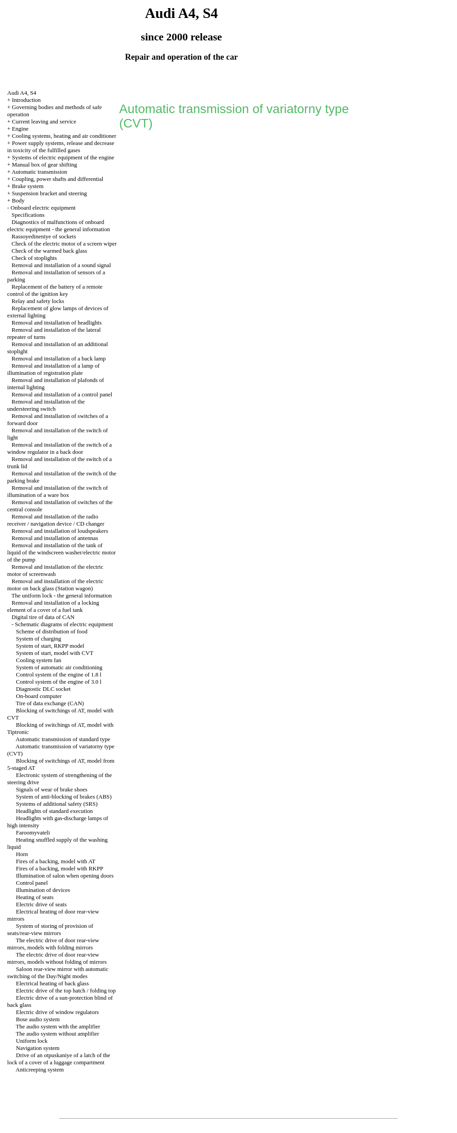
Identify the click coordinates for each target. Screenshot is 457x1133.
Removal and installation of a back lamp (59, 358)
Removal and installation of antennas (55, 538)
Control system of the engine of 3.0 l (59, 681)
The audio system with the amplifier (58, 1026)
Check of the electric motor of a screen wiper (64, 243)
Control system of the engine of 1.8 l (59, 674)
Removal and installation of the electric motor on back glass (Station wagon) (55, 585)
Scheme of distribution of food (52, 631)
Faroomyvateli (33, 832)
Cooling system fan (38, 660)
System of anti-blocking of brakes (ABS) (64, 796)
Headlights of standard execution (54, 811)
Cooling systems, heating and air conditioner (64, 135)
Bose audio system (38, 1019)
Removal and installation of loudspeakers (60, 530)
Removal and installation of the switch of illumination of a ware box (57, 491)
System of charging (38, 638)
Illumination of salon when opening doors (65, 875)
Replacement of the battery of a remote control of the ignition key (55, 290)
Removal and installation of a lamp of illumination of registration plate (53, 369)
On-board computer (39, 696)
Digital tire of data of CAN (43, 617)
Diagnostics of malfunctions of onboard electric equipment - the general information (58, 226)
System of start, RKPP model (50, 645)
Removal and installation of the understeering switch (46, 405)
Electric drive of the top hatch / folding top (66, 990)
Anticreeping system (40, 1069)
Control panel (32, 882)
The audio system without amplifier (57, 1033)
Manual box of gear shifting (44, 164)
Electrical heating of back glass (52, 983)
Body (18, 200)
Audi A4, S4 (21, 92)
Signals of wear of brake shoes (51, 789)
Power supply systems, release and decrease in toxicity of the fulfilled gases (60, 147)
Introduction (26, 100)
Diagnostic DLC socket (43, 688)
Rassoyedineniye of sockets (44, 236)
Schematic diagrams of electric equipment (64, 624)
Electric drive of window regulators (57, 1012)
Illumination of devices (43, 890)
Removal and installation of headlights (57, 322)
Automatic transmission (39, 171)
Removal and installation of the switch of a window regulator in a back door (59, 448)
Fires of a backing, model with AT (56, 861)
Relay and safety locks (38, 301)
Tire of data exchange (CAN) (50, 703)
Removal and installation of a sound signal (61, 265)
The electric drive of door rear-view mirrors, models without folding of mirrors (57, 958)
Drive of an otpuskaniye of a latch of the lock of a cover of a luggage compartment (58, 1059)
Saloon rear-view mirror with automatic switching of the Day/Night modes (58, 972)
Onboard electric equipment (43, 207)
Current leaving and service (44, 121)
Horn (22, 854)
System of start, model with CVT (55, 653)
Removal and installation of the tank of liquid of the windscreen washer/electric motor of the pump (61, 552)
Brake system (28, 186)
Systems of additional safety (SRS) (57, 803)
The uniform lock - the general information (62, 595)
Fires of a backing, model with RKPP (60, 868)
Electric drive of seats (41, 904)
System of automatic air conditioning (59, 667)
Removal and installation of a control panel (62, 394)
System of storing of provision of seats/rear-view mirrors (50, 929)
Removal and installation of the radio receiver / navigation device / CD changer (55, 520)
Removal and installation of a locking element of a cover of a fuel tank (53, 606)
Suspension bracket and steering (49, 193)
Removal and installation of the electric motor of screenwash (55, 570)
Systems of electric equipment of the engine (63, 157)
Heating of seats (35, 897)
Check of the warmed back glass (49, 250)
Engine (20, 128)
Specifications (28, 214)
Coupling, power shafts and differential (58, 179)
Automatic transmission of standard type (63, 739)
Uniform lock (32, 1040)
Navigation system (38, 1048)
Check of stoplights (34, 258)
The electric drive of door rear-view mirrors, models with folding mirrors (53, 944)
